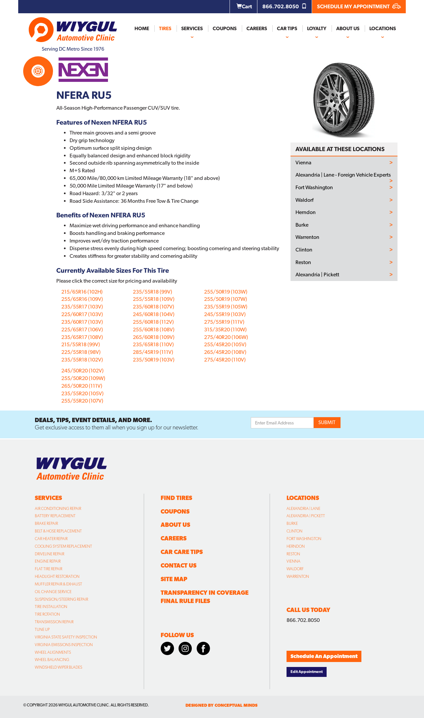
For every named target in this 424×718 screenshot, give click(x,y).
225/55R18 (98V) (81, 352)
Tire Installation (51, 606)
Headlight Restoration (57, 576)
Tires (165, 28)
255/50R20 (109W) (83, 378)
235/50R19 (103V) (154, 360)
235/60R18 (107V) (153, 307)
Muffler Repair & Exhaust (58, 584)
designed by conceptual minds (221, 705)
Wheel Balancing (52, 659)
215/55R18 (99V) (80, 344)
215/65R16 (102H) (82, 292)
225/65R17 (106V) (82, 329)
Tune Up (42, 629)
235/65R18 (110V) (153, 344)
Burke (301, 225)
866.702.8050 (284, 6)
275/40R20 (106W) (226, 337)
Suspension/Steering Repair (61, 599)
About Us (347, 28)
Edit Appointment (307, 671)
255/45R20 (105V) (225, 344)
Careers (256, 28)
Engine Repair (48, 561)
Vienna (303, 163)
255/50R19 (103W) (225, 292)
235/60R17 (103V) (82, 322)
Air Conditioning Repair (58, 508)
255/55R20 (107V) (82, 401)
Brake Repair (46, 523)
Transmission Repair (54, 622)
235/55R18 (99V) (152, 292)
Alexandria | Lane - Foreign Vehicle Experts (343, 175)
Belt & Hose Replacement (58, 531)
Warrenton (307, 237)
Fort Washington (314, 188)
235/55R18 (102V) (82, 360)
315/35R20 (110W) (225, 329)
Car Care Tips (182, 551)
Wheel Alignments (53, 652)
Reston (303, 262)
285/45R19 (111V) (153, 352)
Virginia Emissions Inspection (64, 644)
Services (192, 28)
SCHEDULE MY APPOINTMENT (359, 6)
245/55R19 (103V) (225, 314)
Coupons (225, 28)
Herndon (305, 212)
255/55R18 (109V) (154, 299)
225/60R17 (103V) (82, 314)
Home (141, 28)
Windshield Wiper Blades (58, 667)
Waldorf (304, 200)
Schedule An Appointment (324, 656)
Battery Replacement (55, 516)
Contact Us (178, 565)
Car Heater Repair (51, 538)
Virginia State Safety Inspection (66, 637)
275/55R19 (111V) (224, 322)
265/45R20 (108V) (225, 352)
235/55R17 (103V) (82, 307)
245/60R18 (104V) (154, 314)
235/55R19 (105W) (225, 307)
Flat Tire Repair (48, 569)
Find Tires (176, 497)
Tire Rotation (47, 614)
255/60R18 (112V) (153, 322)
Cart (244, 6)
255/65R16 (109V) (82, 299)
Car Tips (287, 28)
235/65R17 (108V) (82, 337)
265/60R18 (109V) (154, 337)
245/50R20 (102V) (82, 370)
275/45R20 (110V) (225, 360)
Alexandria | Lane (303, 508)
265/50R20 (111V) (81, 386)
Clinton (303, 250)
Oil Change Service (53, 591)
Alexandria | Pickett (317, 275)
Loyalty (316, 28)
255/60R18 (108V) (154, 329)
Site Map (174, 579)
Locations (382, 28)
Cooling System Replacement (63, 546)
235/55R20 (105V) (82, 393)
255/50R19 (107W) (225, 299)
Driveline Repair (49, 554)
